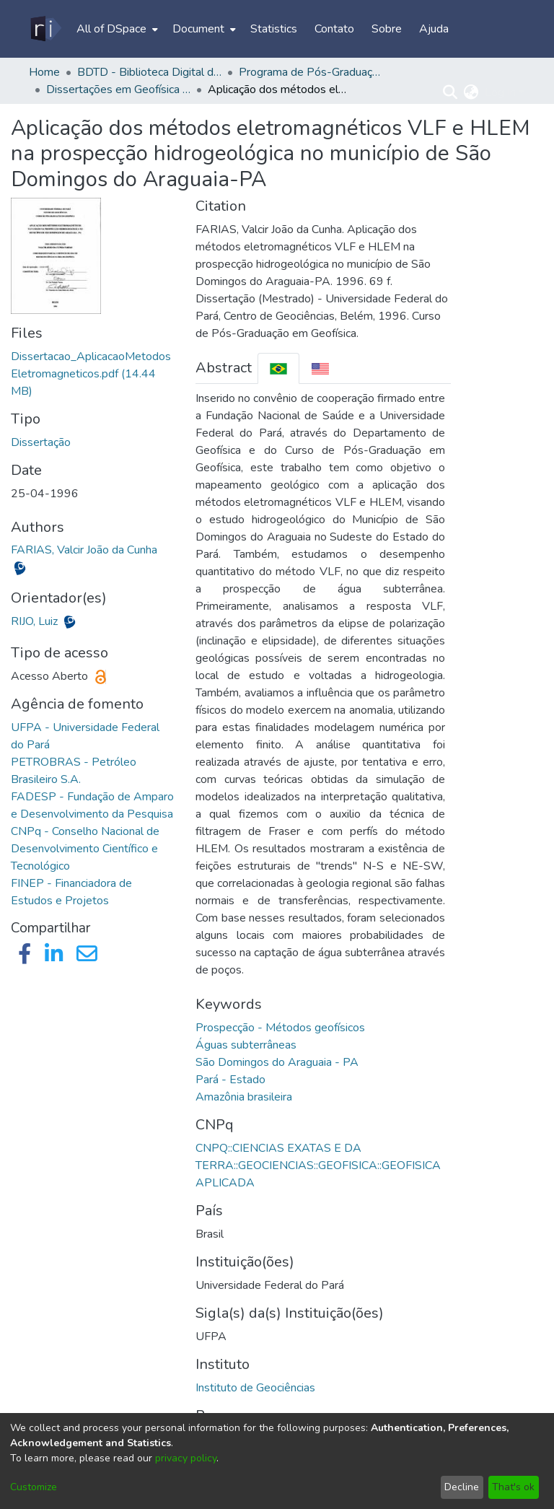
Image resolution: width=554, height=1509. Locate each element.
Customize (33, 1487)
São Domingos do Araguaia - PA (277, 1062)
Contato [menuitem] (334, 29)
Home (44, 72)
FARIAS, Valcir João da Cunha (84, 550)
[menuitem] (116, 29)
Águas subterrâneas (245, 1045)
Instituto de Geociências (255, 1388)
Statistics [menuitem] (273, 29)
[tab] (278, 368)
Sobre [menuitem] (386, 29)
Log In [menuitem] (500, 92)
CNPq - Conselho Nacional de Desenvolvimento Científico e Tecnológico (85, 848)
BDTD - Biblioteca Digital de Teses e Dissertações (149, 72)
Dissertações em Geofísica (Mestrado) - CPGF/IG (118, 89)
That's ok (513, 1487)
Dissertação (41, 442)
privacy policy (185, 1458)
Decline (461, 1487)
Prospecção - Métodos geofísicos (280, 1028)
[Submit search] (450, 92)
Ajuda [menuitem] (434, 29)
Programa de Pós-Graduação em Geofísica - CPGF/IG (311, 72)
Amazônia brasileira (243, 1097)
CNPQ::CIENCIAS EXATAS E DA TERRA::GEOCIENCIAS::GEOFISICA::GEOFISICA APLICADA (318, 1165)
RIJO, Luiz (36, 621)
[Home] (45, 28)
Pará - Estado (230, 1080)
